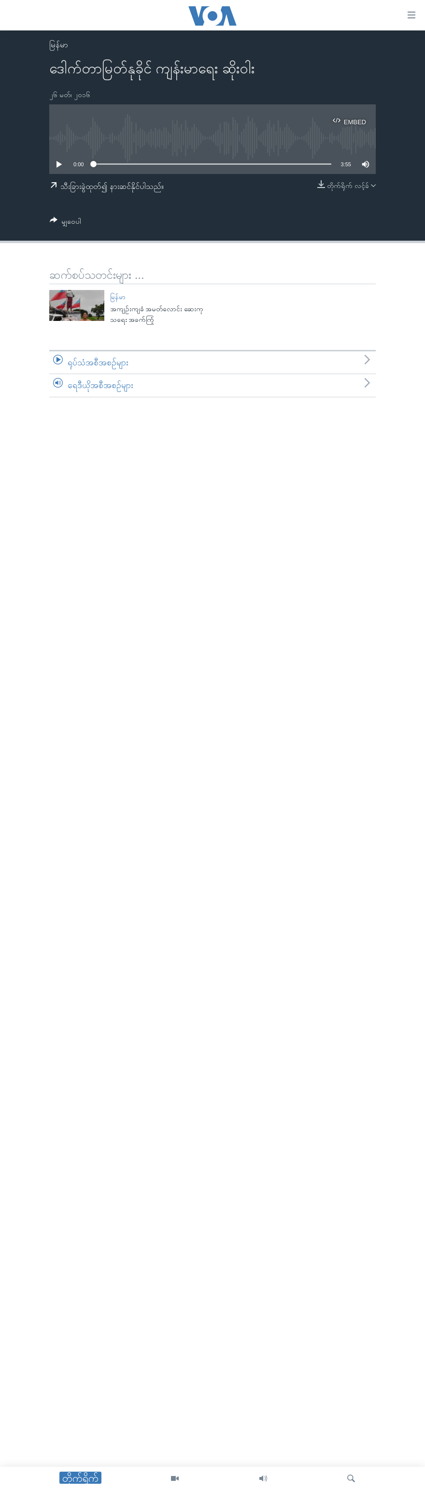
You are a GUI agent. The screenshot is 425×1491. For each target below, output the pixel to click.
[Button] (65, 223)
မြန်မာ (58, 45)
